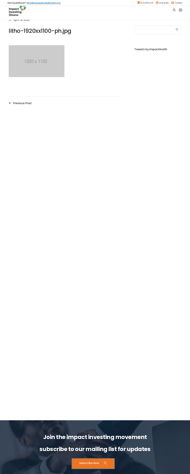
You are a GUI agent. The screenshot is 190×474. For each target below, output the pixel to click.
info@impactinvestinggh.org (44, 3)
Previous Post (22, 103)
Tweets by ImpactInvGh (150, 49)
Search (177, 30)
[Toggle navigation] (180, 10)
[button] (93, 463)
